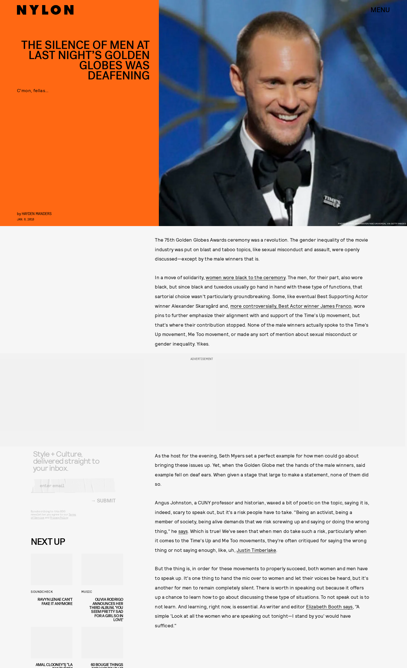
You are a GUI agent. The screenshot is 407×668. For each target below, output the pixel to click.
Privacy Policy (59, 521)
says (183, 531)
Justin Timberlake (256, 550)
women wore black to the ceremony (245, 277)
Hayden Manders (37, 213)
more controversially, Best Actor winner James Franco (290, 306)
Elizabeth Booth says (329, 606)
